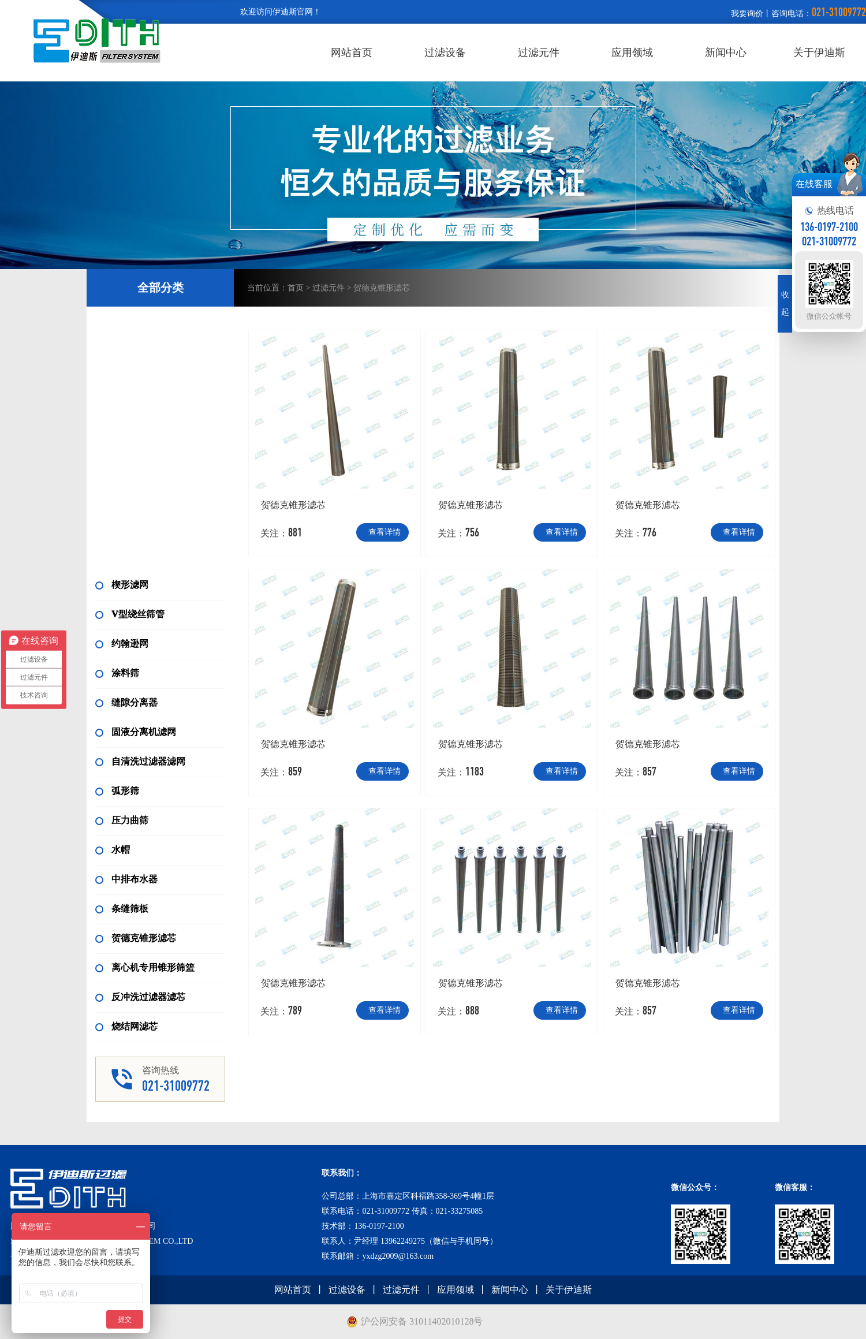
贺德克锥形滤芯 (135, 938)
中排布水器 (126, 879)
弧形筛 (117, 791)
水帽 (112, 850)
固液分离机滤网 (135, 732)
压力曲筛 (121, 820)
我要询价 (747, 13)
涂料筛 (117, 673)
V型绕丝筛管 (130, 614)
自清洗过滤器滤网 (140, 761)
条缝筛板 (121, 908)
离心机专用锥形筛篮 (145, 967)
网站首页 (351, 52)
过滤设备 (445, 52)
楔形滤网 (121, 585)
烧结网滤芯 (126, 1026)
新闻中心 (725, 52)
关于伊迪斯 (819, 52)
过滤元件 (538, 52)
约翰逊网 (121, 643)
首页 (296, 288)
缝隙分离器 (126, 702)
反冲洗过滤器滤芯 (140, 997)
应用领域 (632, 52)
